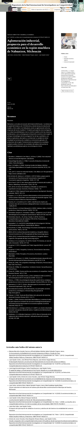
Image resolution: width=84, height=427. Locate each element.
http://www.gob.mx (14, 293)
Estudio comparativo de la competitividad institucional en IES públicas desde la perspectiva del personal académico (43, 421)
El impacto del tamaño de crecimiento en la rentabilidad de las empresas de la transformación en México (40, 379)
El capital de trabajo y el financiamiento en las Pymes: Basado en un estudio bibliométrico (35, 370)
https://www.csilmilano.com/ (17, 173)
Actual (15, 9)
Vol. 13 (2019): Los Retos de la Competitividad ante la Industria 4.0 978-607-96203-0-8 (28, 37)
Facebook (68, 9)
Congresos (57, 9)
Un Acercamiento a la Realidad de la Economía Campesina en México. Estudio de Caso (34, 353)
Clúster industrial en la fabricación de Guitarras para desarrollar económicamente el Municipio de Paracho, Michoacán (40, 388)
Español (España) (7, 1)
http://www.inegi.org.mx (41, 234)
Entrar (80, 1)
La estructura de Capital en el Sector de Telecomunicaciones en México (30, 400)
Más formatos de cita (67, 91)
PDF (9, 79)
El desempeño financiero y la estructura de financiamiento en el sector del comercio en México (37, 362)
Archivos (24, 9)
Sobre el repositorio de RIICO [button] (39, 9)
